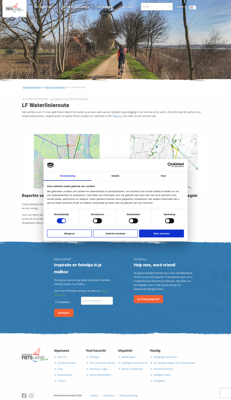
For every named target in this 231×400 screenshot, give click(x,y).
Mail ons (117, 116)
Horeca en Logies (98, 368)
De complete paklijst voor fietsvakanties (174, 362)
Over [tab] (163, 175)
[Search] (157, 7)
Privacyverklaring (128, 395)
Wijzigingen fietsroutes (165, 356)
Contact (61, 380)
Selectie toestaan (115, 233)
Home (14, 7)
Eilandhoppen (128, 356)
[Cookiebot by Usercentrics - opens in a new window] (170, 165)
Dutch (192, 7)
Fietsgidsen (159, 380)
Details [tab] (115, 175)
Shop (180, 7)
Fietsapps (94, 356)
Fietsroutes (43, 7)
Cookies (94, 395)
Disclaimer (108, 395)
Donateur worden (66, 362)
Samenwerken (64, 374)
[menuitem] (14, 7)
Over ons (62, 356)
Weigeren (69, 233)
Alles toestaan (161, 233)
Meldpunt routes (162, 374)
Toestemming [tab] (67, 175)
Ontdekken (105, 7)
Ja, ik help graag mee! (148, 299)
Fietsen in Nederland (132, 368)
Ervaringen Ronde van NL (135, 362)
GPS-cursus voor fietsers (102, 362)
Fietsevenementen (163, 368)
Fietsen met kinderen (100, 374)
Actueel (128, 7)
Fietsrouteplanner (75, 7)
